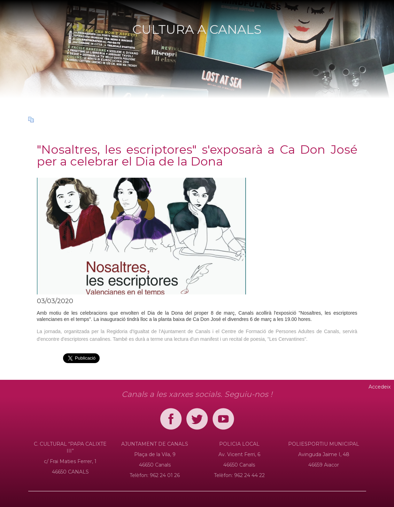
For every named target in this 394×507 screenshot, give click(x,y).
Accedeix (380, 387)
